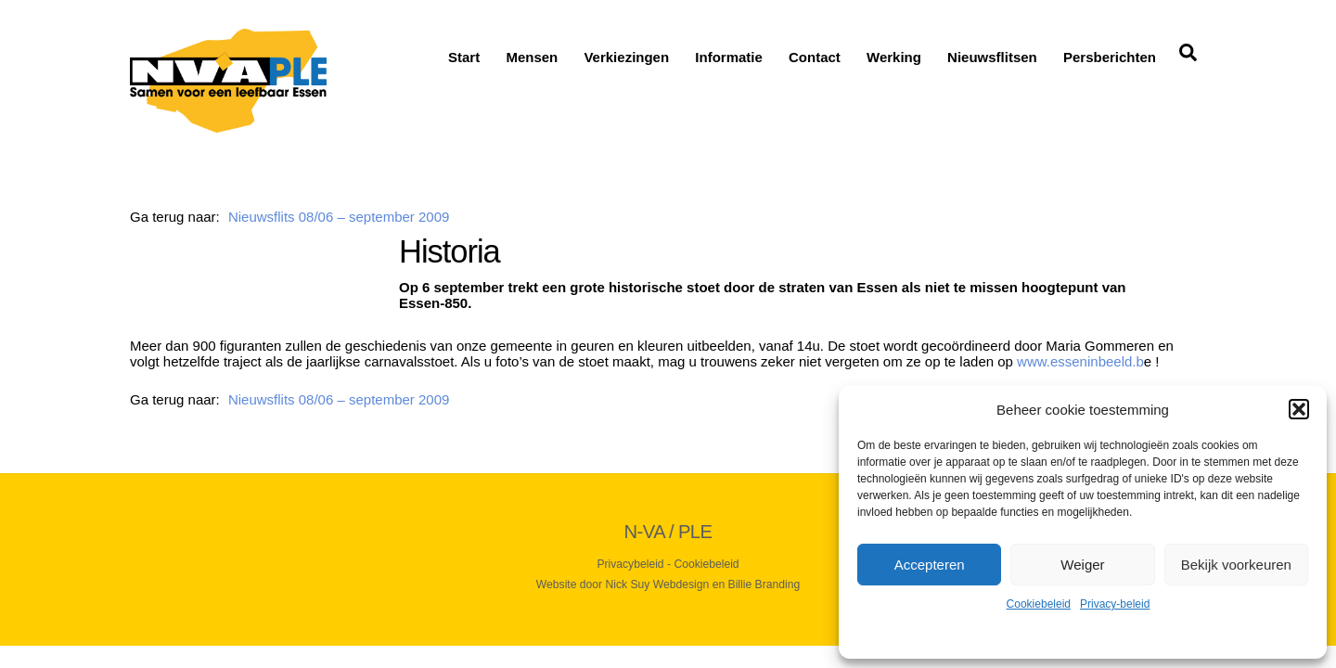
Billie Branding (764, 584)
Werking (894, 57)
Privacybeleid (630, 564)
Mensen (532, 57)
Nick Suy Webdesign (658, 584)
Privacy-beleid (1115, 603)
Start (464, 57)
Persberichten (1109, 57)
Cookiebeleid (1039, 603)
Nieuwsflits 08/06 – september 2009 (338, 217)
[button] (1299, 409)
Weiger (1082, 564)
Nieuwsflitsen (992, 57)
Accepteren (929, 564)
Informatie (729, 57)
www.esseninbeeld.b (1080, 361)
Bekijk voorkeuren (1236, 564)
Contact (815, 57)
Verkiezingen (626, 57)
